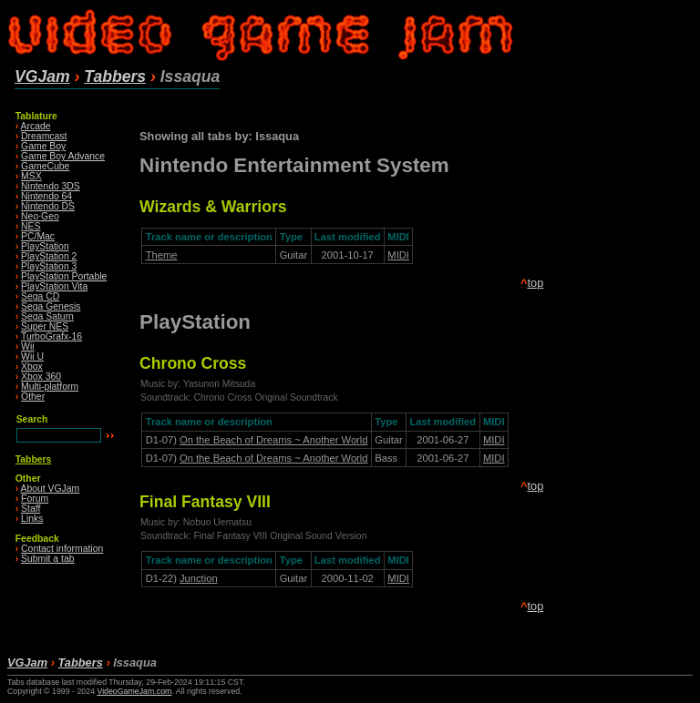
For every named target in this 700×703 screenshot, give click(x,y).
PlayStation (45, 246)
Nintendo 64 (46, 196)
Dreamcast (44, 136)
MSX (31, 176)
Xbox (32, 367)
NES (30, 226)
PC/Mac (38, 236)
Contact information (62, 549)
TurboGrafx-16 (51, 336)
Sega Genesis (50, 306)
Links (32, 519)
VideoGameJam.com (134, 691)
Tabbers (115, 76)
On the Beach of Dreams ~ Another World (274, 439)
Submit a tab (47, 559)
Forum (34, 499)
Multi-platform (49, 387)
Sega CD (40, 296)
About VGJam (50, 489)
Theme (162, 255)
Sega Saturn (47, 316)
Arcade (36, 126)
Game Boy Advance (63, 156)
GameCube (45, 166)
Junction (199, 578)
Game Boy (43, 146)
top (535, 283)
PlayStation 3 (49, 266)
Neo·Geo (40, 216)
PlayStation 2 (49, 256)
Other (33, 397)
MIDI (398, 255)
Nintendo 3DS (50, 186)
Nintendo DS (48, 206)
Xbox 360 (41, 377)
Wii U (32, 357)
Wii (27, 346)
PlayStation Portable (64, 276)
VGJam (42, 76)
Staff (30, 509)
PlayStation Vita (54, 286)
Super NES (44, 326)
